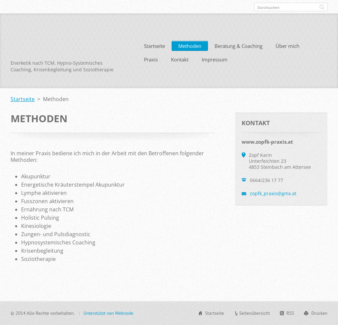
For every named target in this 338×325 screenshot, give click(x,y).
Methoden (189, 46)
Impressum (214, 59)
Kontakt (179, 59)
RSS (290, 313)
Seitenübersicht (254, 313)
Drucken (319, 313)
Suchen (321, 7)
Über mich (287, 46)
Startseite (154, 46)
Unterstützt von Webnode (108, 313)
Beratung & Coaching (238, 46)
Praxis (151, 59)
